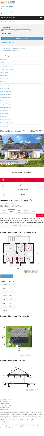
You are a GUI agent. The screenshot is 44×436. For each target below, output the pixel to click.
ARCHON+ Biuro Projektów (7, 399)
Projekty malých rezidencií (6, 123)
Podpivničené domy (5, 88)
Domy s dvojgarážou (5, 78)
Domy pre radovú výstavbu (6, 104)
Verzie (33, 211)
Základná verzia (7, 276)
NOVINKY (3, 59)
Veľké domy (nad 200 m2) (6, 69)
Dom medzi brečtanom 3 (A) (10, 50)
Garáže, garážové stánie (5, 107)
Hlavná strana (5, 48)
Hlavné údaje (4, 211)
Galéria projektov (18, 211)
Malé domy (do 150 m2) (19, 48)
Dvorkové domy (4, 126)
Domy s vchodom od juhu (6, 91)
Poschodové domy (4, 85)
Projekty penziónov (4, 113)
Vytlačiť (13, 194)
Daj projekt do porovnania (16, 185)
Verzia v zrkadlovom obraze (22, 276)
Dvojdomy (2, 100)
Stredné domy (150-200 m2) (7, 66)
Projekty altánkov (4, 110)
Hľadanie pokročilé (7, 42)
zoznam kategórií (5, 56)
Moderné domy (3, 116)
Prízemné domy (4, 82)
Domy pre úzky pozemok (6, 94)
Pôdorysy (11, 211)
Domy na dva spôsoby (5, 119)
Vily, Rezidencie (4, 72)
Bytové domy (3, 75)
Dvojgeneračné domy (5, 97)
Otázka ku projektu (15, 190)
